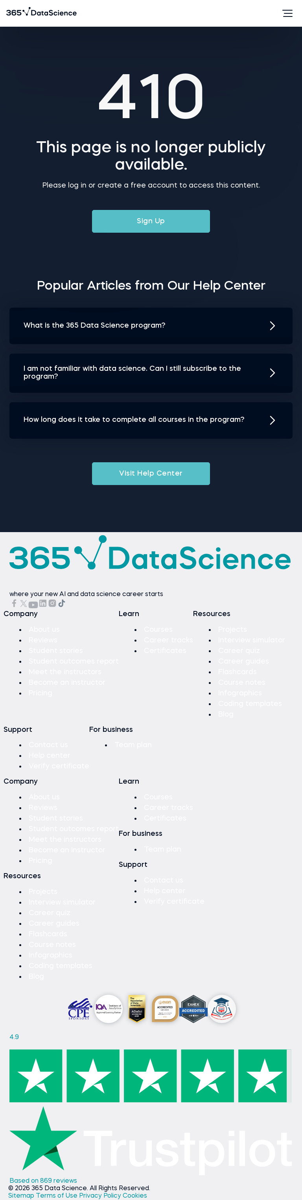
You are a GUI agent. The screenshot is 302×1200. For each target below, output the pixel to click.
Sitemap (22, 1196)
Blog (226, 714)
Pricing (40, 693)
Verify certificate (59, 766)
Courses (158, 629)
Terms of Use (57, 1196)
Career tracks (168, 640)
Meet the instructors (65, 672)
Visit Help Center (151, 473)
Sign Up (151, 221)
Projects (232, 629)
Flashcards (237, 672)
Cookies (135, 1196)
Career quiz (239, 651)
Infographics (240, 693)
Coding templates (250, 704)
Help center (49, 755)
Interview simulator (251, 640)
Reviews (43, 640)
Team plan (133, 745)
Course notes (241, 682)
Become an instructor (67, 682)
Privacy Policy (101, 1196)
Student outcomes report (74, 661)
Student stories (56, 651)
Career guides (243, 661)
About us (44, 629)
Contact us (48, 745)
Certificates (165, 651)
